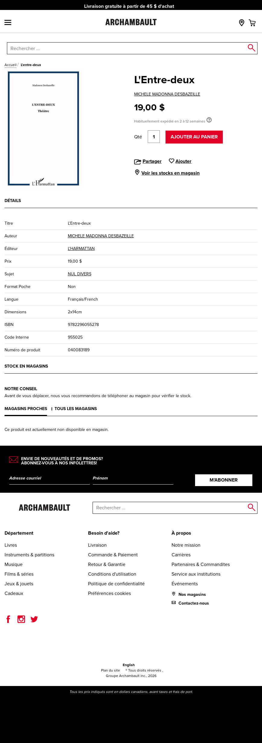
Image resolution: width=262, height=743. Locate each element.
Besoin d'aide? (103, 533)
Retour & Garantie (106, 564)
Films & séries (19, 574)
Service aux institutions (196, 574)
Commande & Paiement (113, 554)
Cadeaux (14, 593)
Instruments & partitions (29, 554)
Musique (14, 564)
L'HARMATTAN (81, 248)
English (129, 665)
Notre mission (186, 545)
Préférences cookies (109, 593)
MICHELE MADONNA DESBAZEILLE (167, 94)
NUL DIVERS (79, 274)
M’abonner (224, 479)
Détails (13, 201)
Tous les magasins (76, 409)
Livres (11, 545)
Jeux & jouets (19, 583)
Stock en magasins (26, 366)
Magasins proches (26, 409)
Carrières (181, 554)
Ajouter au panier (194, 136)
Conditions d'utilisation (112, 574)
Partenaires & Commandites (201, 564)
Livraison (97, 545)
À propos (181, 533)
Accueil (11, 65)
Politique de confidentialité (116, 583)
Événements (185, 583)
